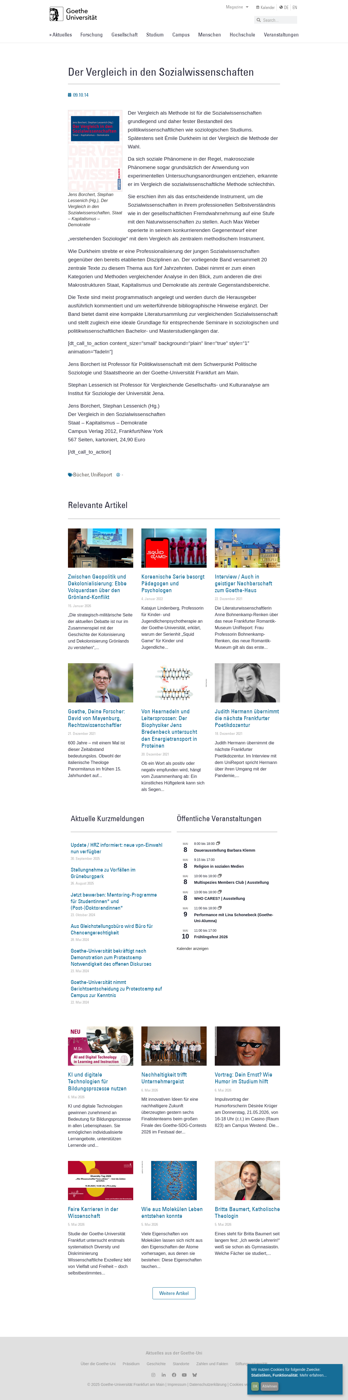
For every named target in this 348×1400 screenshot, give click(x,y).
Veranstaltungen (281, 34)
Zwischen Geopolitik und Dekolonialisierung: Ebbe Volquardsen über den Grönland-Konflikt (97, 587)
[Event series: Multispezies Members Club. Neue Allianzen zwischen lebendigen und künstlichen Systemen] (220, 876)
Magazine (237, 7)
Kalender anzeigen (193, 948)
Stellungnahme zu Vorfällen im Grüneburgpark (103, 873)
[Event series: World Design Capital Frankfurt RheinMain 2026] (220, 908)
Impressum (176, 1384)
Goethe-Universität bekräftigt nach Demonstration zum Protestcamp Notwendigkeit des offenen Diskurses (111, 957)
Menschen (209, 34)
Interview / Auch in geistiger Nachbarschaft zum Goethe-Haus (243, 583)
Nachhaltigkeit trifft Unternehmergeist (164, 1078)
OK (255, 1386)
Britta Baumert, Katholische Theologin (247, 1212)
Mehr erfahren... (313, 1375)
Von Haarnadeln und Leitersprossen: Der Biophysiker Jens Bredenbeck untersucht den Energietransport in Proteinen (169, 728)
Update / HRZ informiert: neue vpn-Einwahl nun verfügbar (116, 848)
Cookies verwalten (244, 1384)
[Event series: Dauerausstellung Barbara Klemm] (218, 844)
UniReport (101, 474)
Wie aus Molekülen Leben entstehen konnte (172, 1212)
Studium (155, 34)
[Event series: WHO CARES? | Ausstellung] (220, 892)
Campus (180, 34)
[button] (174, 1293)
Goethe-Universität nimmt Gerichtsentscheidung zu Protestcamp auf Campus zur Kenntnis (116, 989)
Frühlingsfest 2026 (211, 937)
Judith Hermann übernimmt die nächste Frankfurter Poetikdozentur (247, 718)
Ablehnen (269, 1386)
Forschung (91, 34)
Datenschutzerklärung (207, 1384)
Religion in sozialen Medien (219, 866)
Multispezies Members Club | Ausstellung (231, 882)
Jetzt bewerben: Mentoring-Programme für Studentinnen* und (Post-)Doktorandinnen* (114, 901)
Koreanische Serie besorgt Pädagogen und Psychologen (172, 583)
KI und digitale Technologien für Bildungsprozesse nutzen (97, 1081)
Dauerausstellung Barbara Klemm (224, 850)
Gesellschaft (124, 34)
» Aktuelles (60, 34)
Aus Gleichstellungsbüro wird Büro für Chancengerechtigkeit (112, 929)
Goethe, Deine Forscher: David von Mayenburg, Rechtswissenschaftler (96, 718)
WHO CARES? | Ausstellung (219, 898)
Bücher (81, 474)
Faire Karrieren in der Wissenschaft (93, 1212)
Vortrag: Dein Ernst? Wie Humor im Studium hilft (243, 1078)
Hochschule (242, 34)
